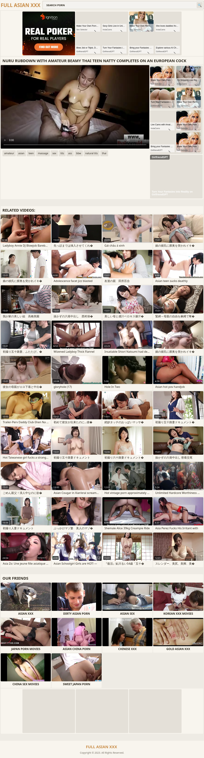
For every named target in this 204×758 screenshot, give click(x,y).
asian (21, 153)
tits (62, 153)
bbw (78, 153)
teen (31, 153)
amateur (9, 153)
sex (54, 153)
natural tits (91, 153)
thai (104, 153)
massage (43, 153)
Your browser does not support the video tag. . (75, 107)
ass (70, 153)
